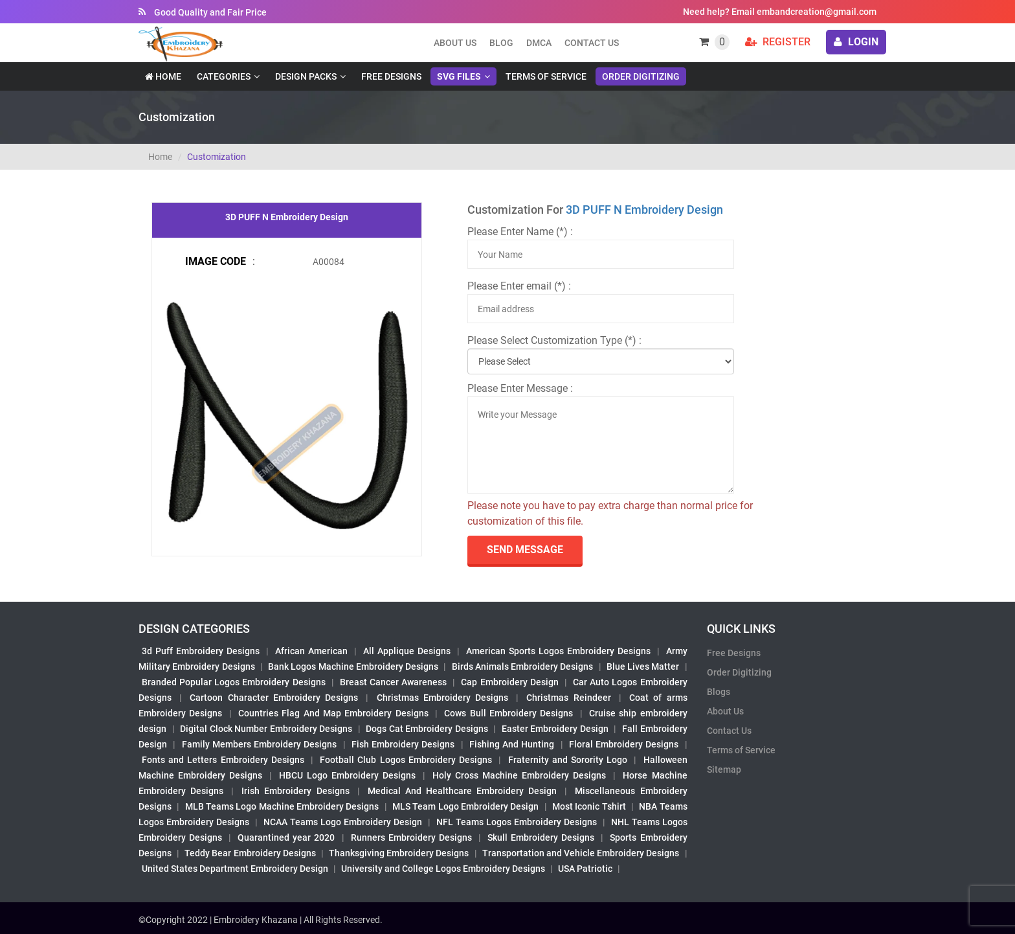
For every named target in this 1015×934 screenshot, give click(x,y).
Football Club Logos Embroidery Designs (406, 760)
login (856, 42)
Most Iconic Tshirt (589, 806)
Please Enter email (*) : (519, 286)
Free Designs (391, 76)
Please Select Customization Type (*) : (554, 340)
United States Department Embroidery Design (235, 868)
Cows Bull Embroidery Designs (508, 713)
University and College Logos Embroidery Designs (443, 868)
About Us (725, 711)
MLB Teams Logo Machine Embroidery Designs (282, 806)
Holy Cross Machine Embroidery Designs (519, 775)
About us (455, 43)
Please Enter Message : (520, 388)
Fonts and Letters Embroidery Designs (223, 760)
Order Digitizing (641, 76)
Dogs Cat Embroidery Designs (427, 728)
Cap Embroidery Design (509, 682)
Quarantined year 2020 (286, 837)
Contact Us (591, 43)
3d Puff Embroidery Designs (201, 651)
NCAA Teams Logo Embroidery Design (342, 822)
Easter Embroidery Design (555, 728)
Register (777, 42)
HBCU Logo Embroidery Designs (347, 775)
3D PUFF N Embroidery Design (644, 209)
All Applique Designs (407, 651)
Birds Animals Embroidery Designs (523, 666)
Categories (224, 76)
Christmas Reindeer (568, 697)
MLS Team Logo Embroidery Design (465, 806)
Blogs (718, 692)
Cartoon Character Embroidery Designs (274, 697)
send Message (525, 549)
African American (311, 651)
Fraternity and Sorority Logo (568, 760)
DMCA (539, 43)
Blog (501, 43)
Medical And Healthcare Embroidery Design (462, 791)
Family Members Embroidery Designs (259, 744)
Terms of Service (546, 76)
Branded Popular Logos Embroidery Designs (234, 682)
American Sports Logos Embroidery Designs (558, 651)
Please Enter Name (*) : (520, 231)
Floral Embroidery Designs (624, 744)
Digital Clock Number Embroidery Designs (266, 728)
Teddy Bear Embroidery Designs (249, 853)
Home (163, 76)
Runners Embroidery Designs (411, 837)
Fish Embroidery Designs (403, 744)
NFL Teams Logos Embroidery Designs (516, 822)
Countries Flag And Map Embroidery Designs (333, 713)
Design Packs (306, 76)
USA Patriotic (585, 868)
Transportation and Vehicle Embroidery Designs (581, 853)
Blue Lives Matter (643, 666)
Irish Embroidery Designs (295, 791)
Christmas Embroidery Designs (442, 697)
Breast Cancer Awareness (393, 682)
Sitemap (724, 769)
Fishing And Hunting (512, 744)
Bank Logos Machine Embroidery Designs (353, 666)
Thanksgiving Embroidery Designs (399, 853)
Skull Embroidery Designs (540, 837)
